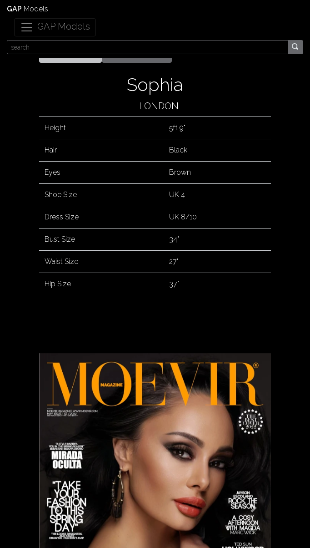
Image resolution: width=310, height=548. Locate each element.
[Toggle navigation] (55, 27)
